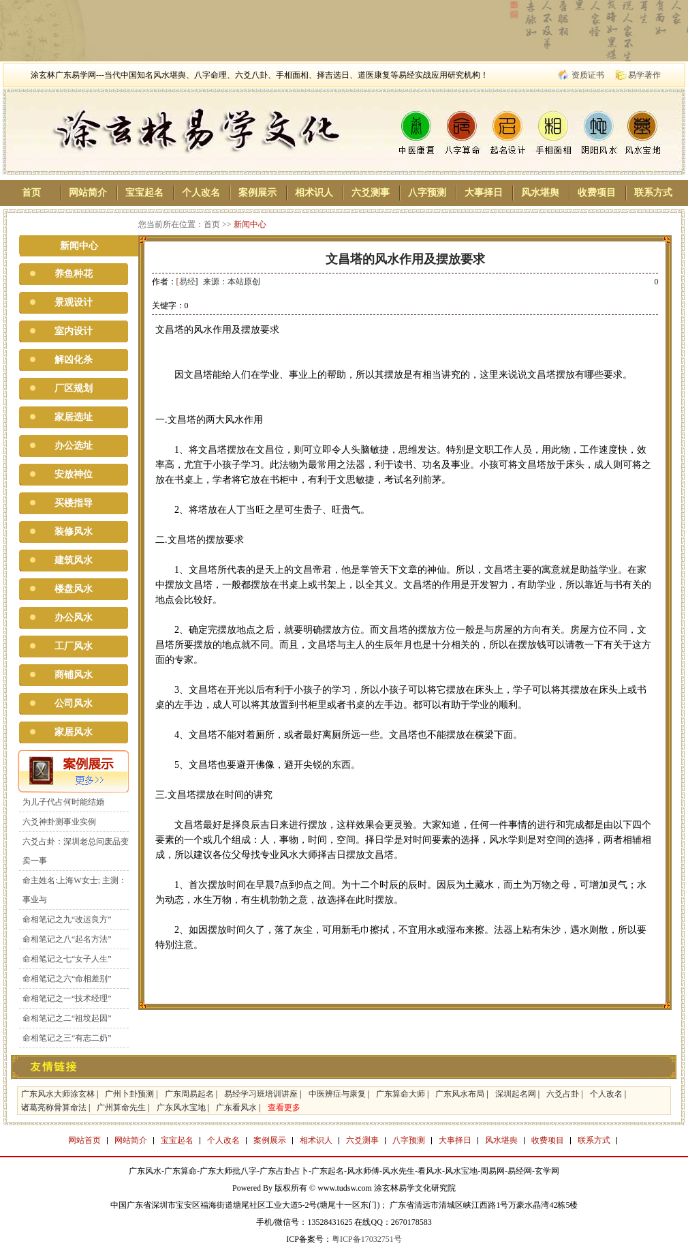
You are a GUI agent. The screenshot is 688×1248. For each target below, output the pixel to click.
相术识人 (314, 193)
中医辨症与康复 (337, 1094)
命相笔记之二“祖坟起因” (67, 1018)
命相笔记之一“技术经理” (67, 998)
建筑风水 (73, 560)
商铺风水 (73, 675)
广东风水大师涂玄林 (58, 1094)
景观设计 (73, 302)
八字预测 (427, 193)
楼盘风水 (73, 589)
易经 (187, 281)
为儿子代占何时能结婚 (63, 802)
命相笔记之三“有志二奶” (67, 1038)
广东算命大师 (400, 1094)
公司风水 (73, 703)
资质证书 (588, 75)
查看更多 (284, 1107)
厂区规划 (73, 388)
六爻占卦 (562, 1094)
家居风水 (73, 732)
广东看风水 (236, 1107)
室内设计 (73, 331)
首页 (31, 193)
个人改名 (201, 193)
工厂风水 (73, 646)
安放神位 (73, 474)
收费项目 (597, 193)
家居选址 (73, 417)
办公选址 (73, 446)
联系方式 (653, 193)
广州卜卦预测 (129, 1094)
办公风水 (73, 617)
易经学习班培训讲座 (261, 1094)
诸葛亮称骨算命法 (54, 1107)
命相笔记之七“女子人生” (67, 959)
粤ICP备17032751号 (367, 1239)
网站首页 (84, 1140)
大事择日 (484, 193)
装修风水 (73, 531)
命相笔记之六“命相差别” (67, 978)
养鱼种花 (73, 274)
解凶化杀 (73, 360)
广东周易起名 (189, 1094)
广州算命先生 (121, 1107)
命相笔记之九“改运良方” (67, 919)
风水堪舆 (540, 193)
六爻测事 (370, 193)
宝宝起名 (144, 193)
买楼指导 (73, 503)
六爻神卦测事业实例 (59, 822)
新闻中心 (250, 224)
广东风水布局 (459, 1094)
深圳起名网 (515, 1094)
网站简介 (88, 193)
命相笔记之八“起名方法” (67, 939)
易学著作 (644, 75)
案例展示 (257, 193)
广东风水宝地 (181, 1107)
